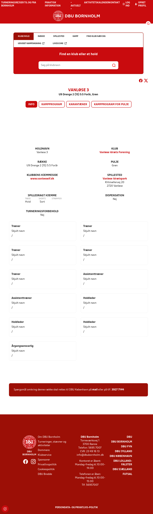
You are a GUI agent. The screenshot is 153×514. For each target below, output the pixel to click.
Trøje (28, 199)
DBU (129, 437)
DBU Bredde (45, 474)
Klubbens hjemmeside (42, 175)
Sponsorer (44, 460)
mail (95, 389)
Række (42, 162)
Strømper (57, 199)
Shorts (42, 199)
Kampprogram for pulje (111, 104)
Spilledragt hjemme (42, 195)
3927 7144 (118, 389)
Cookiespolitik (46, 469)
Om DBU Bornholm (49, 437)
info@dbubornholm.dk (90, 455)
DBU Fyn (126, 446)
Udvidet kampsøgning (31, 43)
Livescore (60, 43)
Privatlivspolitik (47, 464)
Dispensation (114, 195)
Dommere (44, 450)
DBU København (121, 456)
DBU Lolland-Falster (122, 463)
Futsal (127, 474)
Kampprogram (51, 104)
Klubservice (44, 455)
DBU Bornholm (121, 442)
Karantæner (78, 104)
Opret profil (140, 4)
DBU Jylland (123, 451)
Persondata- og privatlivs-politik (76, 508)
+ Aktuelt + (76, 6)
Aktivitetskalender (96, 3)
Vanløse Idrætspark (115, 179)
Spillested (114, 175)
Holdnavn (42, 149)
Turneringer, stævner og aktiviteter (52, 444)
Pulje (115, 162)
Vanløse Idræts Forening (115, 152)
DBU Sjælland (122, 469)
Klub (114, 149)
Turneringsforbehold (42, 211)
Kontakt (114, 3)
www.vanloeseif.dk (42, 179)
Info (31, 104)
